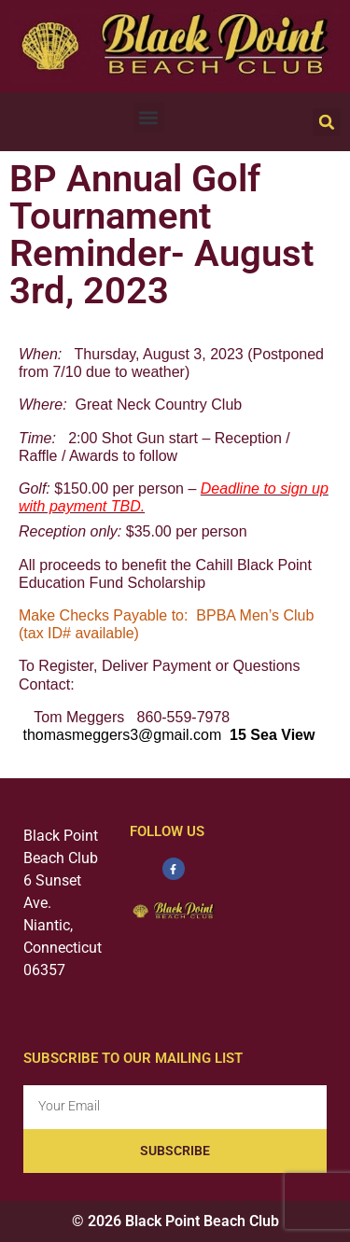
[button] (148, 117)
